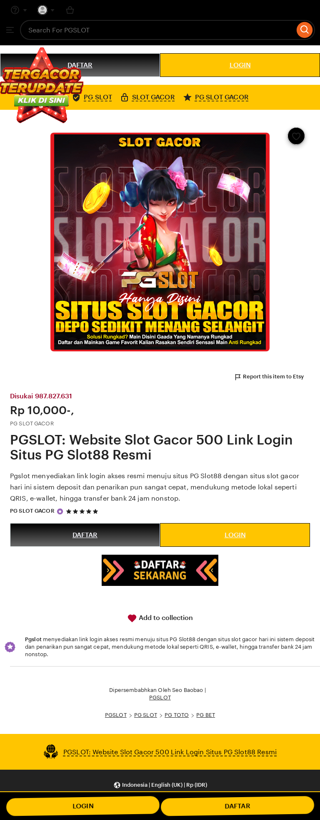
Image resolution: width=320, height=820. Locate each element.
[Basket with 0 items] (70, 10)
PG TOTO (177, 715)
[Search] (305, 30)
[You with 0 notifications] (46, 10)
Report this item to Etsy (269, 377)
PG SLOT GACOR (32, 511)
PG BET (205, 715)
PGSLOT (160, 697)
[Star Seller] (60, 511)
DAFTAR (85, 535)
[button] (160, 785)
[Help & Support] (18, 10)
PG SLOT (145, 715)
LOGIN (240, 65)
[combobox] (157, 30)
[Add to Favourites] (296, 136)
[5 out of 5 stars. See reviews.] (83, 511)
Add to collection (160, 618)
